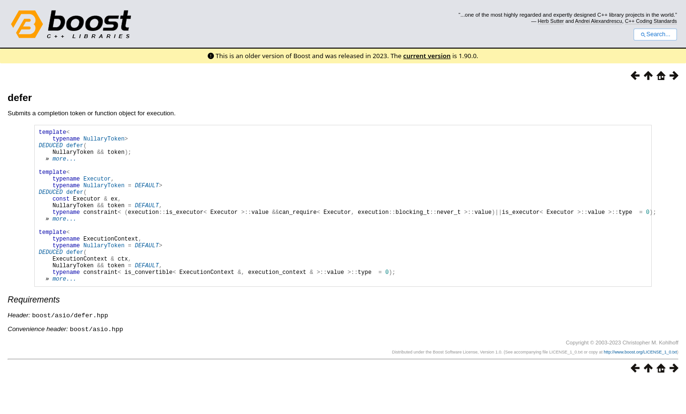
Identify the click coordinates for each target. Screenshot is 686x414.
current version (427, 55)
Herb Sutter (551, 21)
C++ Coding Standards (651, 21)
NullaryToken (103, 141)
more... (64, 166)
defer (20, 97)
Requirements (34, 332)
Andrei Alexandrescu (598, 21)
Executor (97, 190)
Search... (655, 34)
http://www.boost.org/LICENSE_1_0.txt (640, 384)
